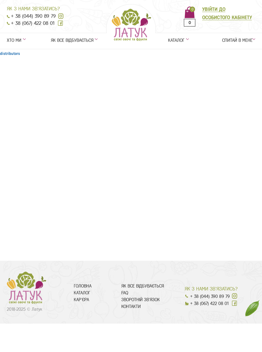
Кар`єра (81, 299)
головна (83, 286)
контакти (131, 306)
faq (124, 293)
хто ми (14, 40)
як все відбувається (72, 40)
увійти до (213, 9)
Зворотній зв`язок (140, 299)
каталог (176, 40)
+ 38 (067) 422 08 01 (32, 23)
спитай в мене (238, 40)
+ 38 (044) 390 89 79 (33, 16)
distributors (10, 54)
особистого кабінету (227, 17)
